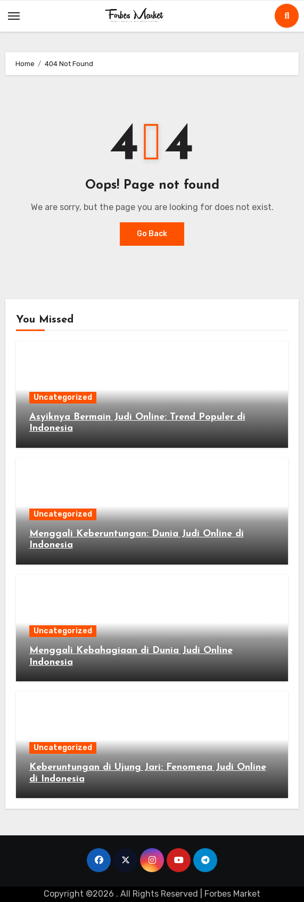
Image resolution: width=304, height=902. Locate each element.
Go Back (152, 233)
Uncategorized (63, 397)
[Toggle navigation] (13, 16)
